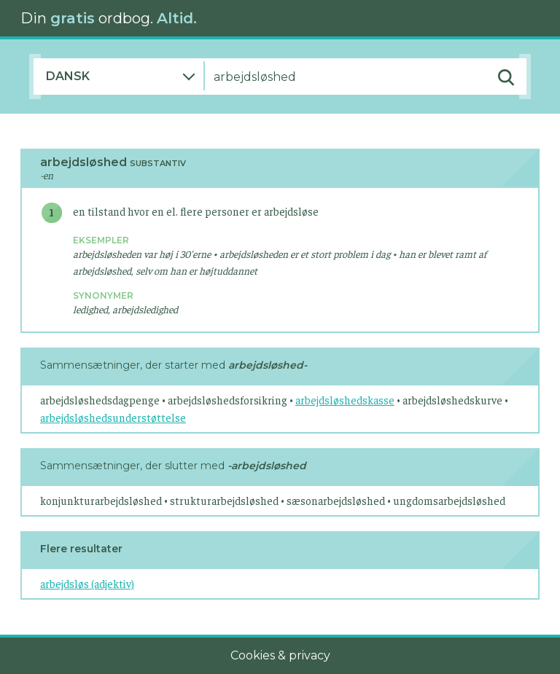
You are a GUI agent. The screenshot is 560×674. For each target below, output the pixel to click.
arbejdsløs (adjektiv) (87, 583)
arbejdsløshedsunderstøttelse (113, 417)
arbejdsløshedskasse (344, 400)
